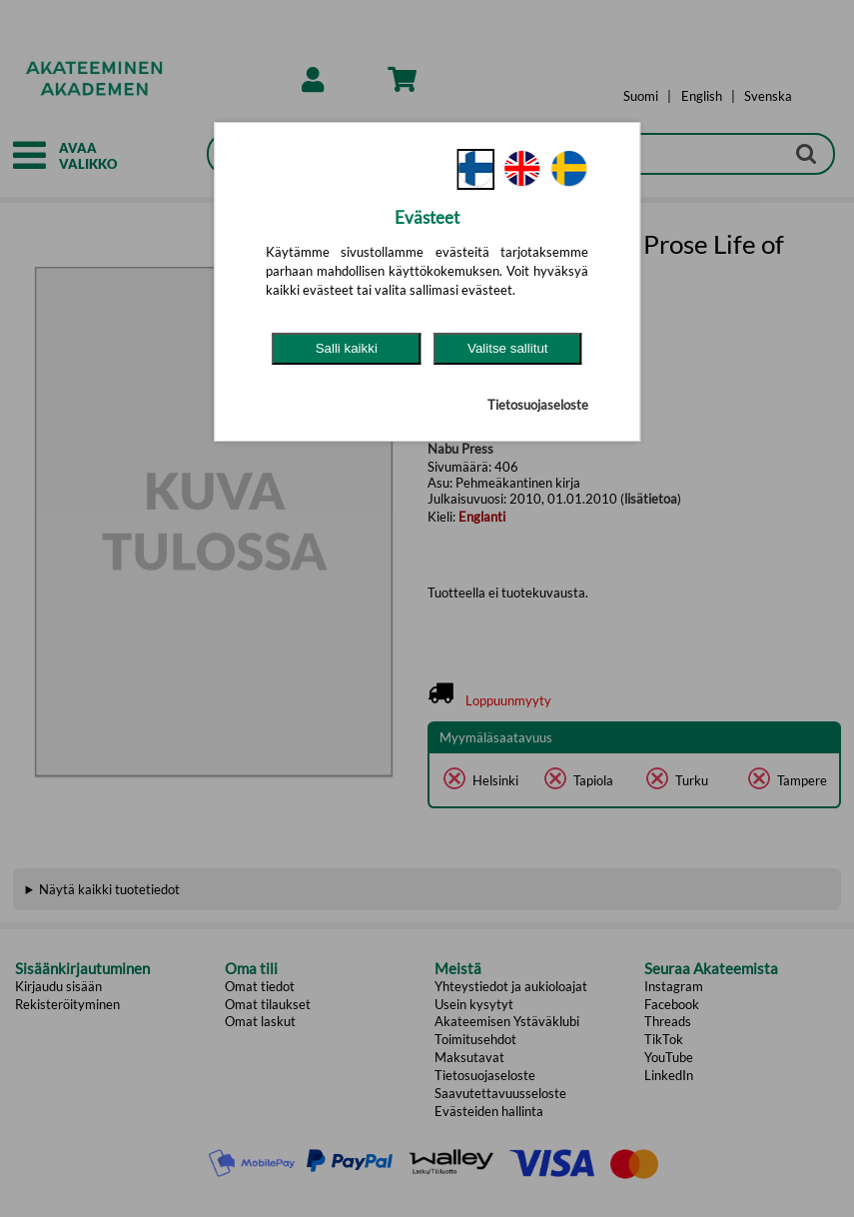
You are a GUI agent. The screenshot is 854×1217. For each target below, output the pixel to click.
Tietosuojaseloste (537, 405)
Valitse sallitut (507, 348)
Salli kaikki (347, 348)
